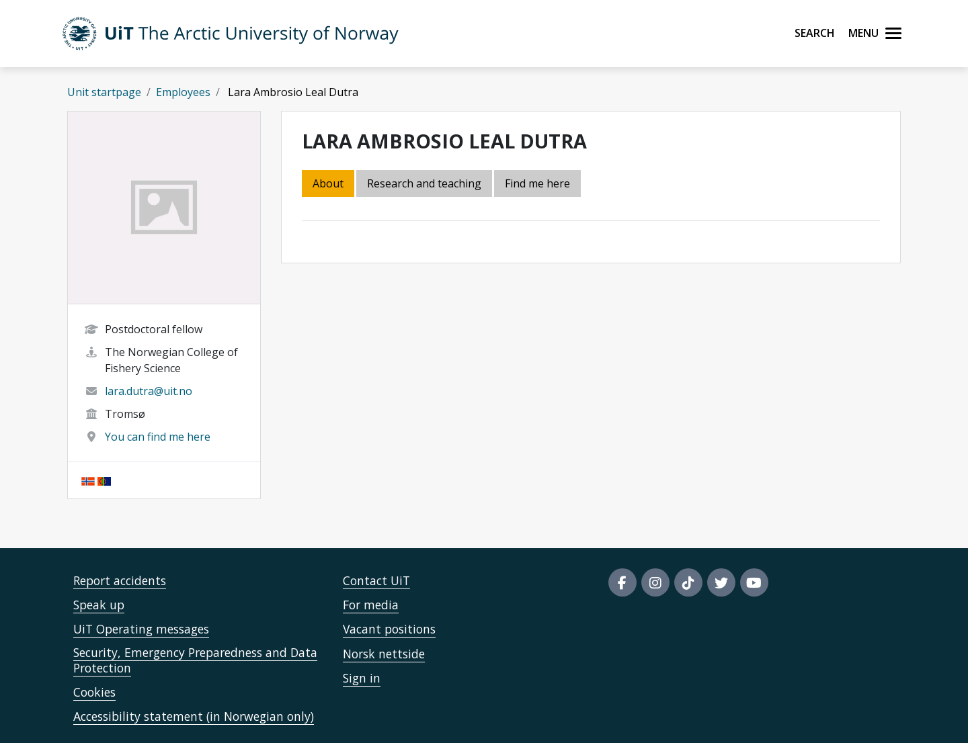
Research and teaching (424, 183)
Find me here (537, 183)
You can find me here (157, 436)
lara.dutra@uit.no (148, 391)
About (328, 183)
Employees (183, 92)
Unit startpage (104, 92)
